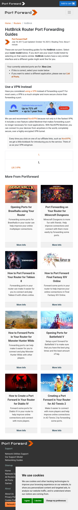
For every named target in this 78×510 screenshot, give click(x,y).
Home (8, 23)
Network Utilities (14, 504)
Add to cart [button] (68, 3)
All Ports (9, 480)
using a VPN (30, 91)
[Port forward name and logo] (13, 3)
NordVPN (32, 118)
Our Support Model (14, 457)
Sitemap (9, 465)
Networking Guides (14, 460)
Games (8, 483)
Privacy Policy (11, 497)
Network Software (13, 474)
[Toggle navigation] (69, 12)
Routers (17, 23)
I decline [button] (38, 501)
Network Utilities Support (16, 454)
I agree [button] (27, 501)
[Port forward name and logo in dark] (21, 12)
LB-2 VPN (15, 167)
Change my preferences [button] (56, 501)
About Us (9, 494)
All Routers (10, 477)
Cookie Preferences (14, 500)
